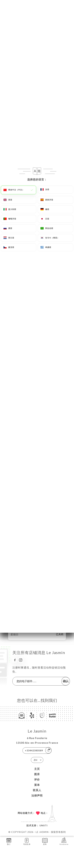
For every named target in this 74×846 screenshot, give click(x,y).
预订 (9, 841)
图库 (37, 774)
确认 (66, 681)
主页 (37, 768)
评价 (37, 779)
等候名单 (27, 841)
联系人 (37, 790)
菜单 (37, 784)
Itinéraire (63, 841)
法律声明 (37, 795)
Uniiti (43, 825)
